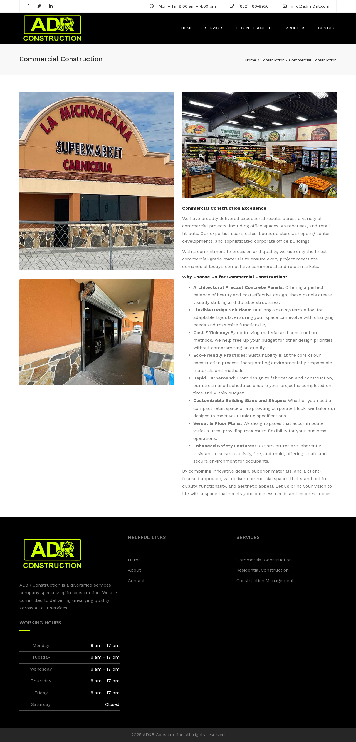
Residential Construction (262, 570)
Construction (273, 60)
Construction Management (265, 580)
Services (214, 28)
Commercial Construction (264, 559)
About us (296, 28)
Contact (327, 28)
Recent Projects (254, 28)
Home (186, 28)
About (134, 570)
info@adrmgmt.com (310, 6)
